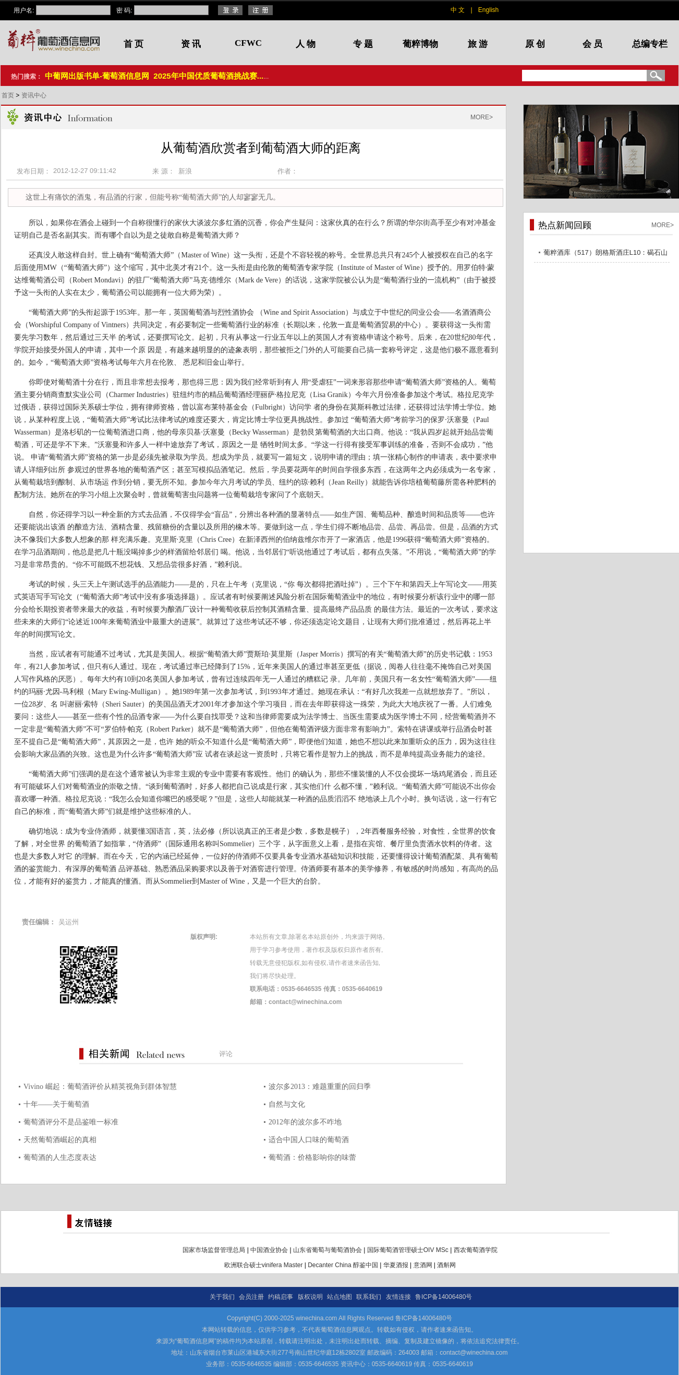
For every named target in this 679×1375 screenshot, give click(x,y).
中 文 (458, 10)
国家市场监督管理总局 (214, 1250)
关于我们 (222, 1296)
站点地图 (339, 1296)
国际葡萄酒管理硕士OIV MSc (407, 1250)
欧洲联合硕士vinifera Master (263, 1265)
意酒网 (423, 1265)
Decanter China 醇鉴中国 (343, 1265)
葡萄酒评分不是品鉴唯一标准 (70, 1122)
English (488, 10)
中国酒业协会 (269, 1250)
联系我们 (368, 1296)
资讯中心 (33, 95)
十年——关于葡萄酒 (56, 1104)
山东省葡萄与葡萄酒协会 (327, 1250)
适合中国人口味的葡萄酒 (309, 1140)
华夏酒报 (395, 1265)
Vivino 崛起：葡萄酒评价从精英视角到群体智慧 (100, 1087)
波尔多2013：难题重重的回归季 (320, 1087)
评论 (226, 1054)
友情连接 (398, 1296)
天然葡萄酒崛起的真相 (59, 1140)
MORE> (481, 117)
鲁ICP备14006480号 (443, 1296)
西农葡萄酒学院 (476, 1250)
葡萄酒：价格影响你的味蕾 (312, 1157)
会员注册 (251, 1296)
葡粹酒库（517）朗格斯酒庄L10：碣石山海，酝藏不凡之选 (605, 254)
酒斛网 (446, 1265)
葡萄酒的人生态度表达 (59, 1157)
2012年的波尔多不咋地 (305, 1122)
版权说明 (310, 1296)
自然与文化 (287, 1104)
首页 (9, 95)
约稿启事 (280, 1296)
